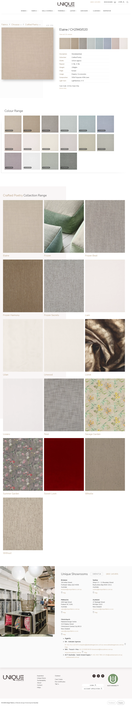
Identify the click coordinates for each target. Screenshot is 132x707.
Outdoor (57, 676)
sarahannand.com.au (72, 657)
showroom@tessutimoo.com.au (102, 649)
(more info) (62, 88)
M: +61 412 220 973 (72, 645)
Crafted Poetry (31, 24)
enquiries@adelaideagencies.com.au (91, 645)
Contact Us (95, 574)
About (39, 683)
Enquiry (120, 703)
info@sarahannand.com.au (113, 655)
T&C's (57, 684)
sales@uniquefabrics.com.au (70, 609)
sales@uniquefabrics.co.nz (69, 631)
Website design (20, 703)
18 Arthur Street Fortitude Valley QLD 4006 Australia (70, 583)
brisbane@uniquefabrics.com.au (71, 589)
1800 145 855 (95, 2)
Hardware (84, 11)
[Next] (52, 25)
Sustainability (41, 680)
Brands (24, 11)
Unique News (41, 678)
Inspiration (107, 11)
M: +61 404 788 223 (98, 655)
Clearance (96, 11)
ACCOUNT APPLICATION (89, 688)
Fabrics (35, 11)
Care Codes (59, 679)
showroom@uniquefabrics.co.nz (103, 609)
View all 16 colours (65, 34)
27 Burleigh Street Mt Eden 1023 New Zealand (99, 603)
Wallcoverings (48, 11)
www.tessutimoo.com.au (73, 652)
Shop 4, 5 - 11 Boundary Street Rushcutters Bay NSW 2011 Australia (103, 583)
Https (39, 687)
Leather (73, 11)
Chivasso (15, 24)
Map (63, 592)
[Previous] (47, 25)
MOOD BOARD (110, 2)
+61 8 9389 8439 (85, 649)
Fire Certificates (60, 682)
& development (29, 703)
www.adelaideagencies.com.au (113, 645)
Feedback (112, 703)
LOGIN (121, 2)
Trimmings (62, 11)
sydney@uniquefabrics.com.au (102, 589)
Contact (39, 685)
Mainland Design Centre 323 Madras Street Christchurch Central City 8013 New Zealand (71, 624)
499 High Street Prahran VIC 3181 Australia (67, 603)
